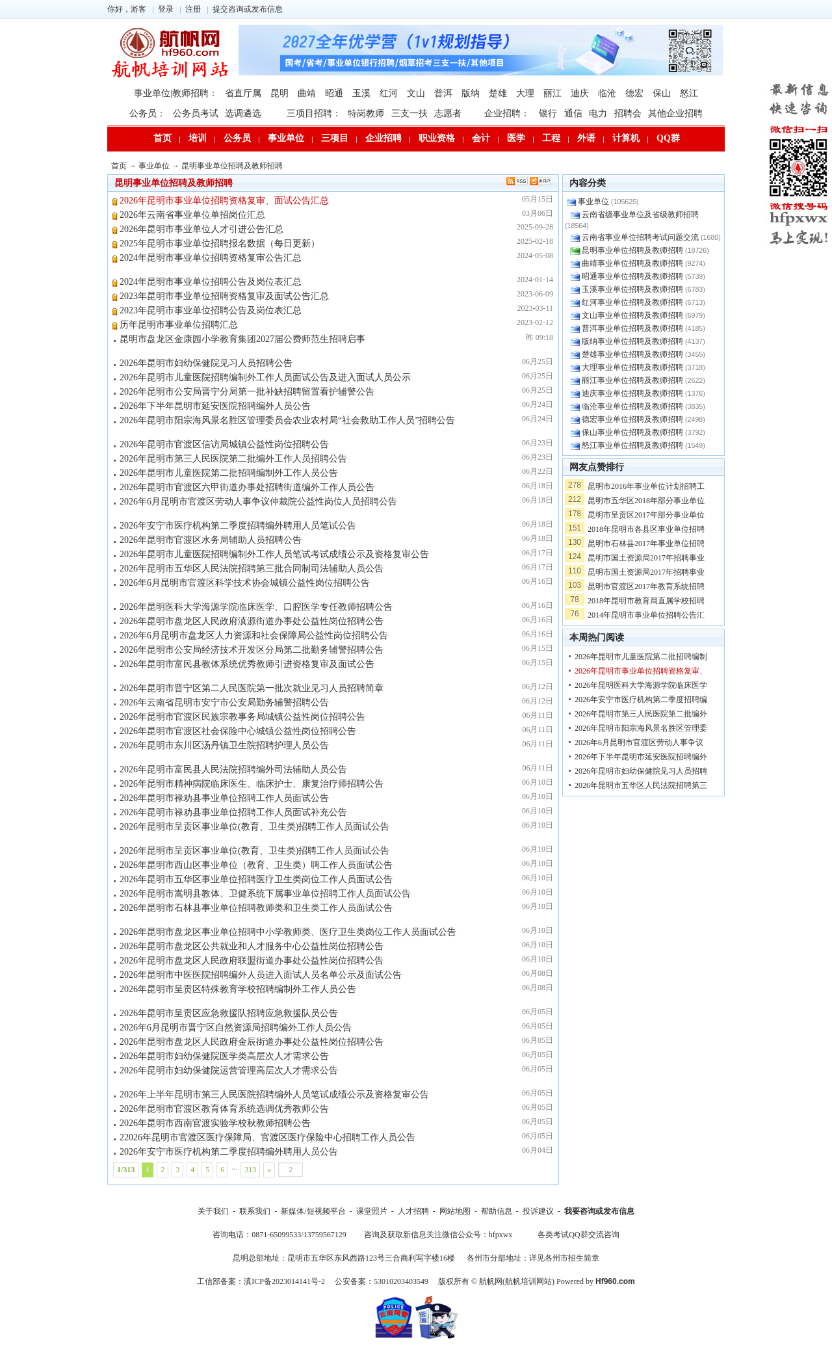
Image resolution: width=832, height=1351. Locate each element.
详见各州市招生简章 (564, 1258)
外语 (586, 138)
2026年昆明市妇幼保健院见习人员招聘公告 (206, 363)
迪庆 (580, 93)
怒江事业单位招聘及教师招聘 (632, 445)
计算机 (626, 138)
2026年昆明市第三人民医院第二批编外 (641, 713)
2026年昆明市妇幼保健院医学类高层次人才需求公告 (224, 1056)
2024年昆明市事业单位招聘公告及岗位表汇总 (211, 282)
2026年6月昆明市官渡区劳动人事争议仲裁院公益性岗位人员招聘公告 (258, 501)
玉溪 (361, 93)
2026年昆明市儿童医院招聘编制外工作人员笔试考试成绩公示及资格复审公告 (274, 554)
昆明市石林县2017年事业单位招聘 (646, 543)
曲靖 (307, 93)
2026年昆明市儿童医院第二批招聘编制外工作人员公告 (229, 473)
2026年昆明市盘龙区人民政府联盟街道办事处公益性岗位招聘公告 (252, 960)
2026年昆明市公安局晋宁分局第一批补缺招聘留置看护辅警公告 (247, 392)
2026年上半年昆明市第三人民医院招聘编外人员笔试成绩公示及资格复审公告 (274, 1094)
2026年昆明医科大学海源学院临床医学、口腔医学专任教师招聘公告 (256, 607)
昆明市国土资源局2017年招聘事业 (646, 557)
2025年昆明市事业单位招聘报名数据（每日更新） (220, 243)
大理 (525, 93)
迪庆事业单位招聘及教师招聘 (632, 393)
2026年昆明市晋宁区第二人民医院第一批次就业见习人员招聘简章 (252, 688)
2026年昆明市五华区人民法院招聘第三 (641, 785)
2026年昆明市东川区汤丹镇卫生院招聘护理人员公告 (224, 745)
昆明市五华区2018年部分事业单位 (646, 500)
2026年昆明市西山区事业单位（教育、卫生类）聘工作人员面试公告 (256, 865)
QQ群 (668, 138)
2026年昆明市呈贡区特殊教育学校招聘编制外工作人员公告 (238, 989)
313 (250, 1169)
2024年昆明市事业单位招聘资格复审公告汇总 (211, 258)
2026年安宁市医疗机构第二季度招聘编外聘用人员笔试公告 (238, 526)
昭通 (334, 93)
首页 (162, 138)
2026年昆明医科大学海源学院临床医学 (641, 685)
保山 (662, 93)
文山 (416, 93)
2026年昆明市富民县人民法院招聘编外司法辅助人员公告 (233, 769)
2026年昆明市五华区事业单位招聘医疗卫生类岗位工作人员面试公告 (256, 879)
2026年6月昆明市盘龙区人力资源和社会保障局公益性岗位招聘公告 (254, 635)
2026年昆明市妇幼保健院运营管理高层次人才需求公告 (229, 1070)
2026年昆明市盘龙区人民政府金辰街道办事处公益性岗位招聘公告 (252, 1042)
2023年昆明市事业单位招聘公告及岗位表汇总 (211, 310)
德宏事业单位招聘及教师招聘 (632, 419)
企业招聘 (383, 138)
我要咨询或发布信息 (599, 1211)
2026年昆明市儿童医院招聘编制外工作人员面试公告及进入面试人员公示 (265, 377)
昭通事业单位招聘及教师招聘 (632, 276)
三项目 (334, 138)
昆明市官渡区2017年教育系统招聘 (646, 586)
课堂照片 (371, 1211)
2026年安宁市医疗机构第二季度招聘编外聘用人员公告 (229, 1152)
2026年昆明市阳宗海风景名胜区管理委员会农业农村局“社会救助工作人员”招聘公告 (287, 420)
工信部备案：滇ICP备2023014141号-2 (261, 1281)
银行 (548, 113)
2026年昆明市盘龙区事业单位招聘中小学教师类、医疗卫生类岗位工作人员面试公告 (288, 932)
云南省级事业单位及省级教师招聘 (640, 214)
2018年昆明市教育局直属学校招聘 (646, 600)
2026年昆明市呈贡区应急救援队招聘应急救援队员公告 (229, 1013)
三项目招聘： (314, 113)
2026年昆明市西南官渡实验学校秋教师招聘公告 (215, 1123)
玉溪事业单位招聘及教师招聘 (632, 289)
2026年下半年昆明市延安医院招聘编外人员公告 (215, 406)
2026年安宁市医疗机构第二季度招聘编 (641, 699)
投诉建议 (538, 1211)
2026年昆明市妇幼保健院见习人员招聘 (641, 771)
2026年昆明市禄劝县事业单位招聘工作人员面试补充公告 (233, 812)
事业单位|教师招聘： (176, 93)
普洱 (443, 93)
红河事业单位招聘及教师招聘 (632, 302)
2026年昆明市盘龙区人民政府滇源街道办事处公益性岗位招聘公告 (252, 621)
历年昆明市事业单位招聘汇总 (179, 325)
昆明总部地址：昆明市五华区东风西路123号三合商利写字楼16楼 (344, 1258)
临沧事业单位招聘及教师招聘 (632, 406)
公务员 (237, 138)
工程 (551, 138)
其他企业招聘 (675, 113)
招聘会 (628, 113)
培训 (197, 138)
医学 (516, 138)
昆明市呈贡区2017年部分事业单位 (646, 514)
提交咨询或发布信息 (248, 9)
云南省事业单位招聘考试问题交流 (640, 237)
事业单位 (286, 138)
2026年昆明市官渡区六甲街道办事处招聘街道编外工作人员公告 (247, 487)
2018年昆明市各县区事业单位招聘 (646, 529)
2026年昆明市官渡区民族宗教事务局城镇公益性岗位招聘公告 (242, 717)
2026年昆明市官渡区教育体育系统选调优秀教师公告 (224, 1109)
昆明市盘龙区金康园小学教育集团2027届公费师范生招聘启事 (242, 339)
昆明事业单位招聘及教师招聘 (232, 165)
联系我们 (254, 1211)
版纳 (471, 93)
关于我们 (213, 1211)
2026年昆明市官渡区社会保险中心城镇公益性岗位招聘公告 (238, 731)
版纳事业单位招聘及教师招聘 (632, 341)
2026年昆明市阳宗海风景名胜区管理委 (641, 728)
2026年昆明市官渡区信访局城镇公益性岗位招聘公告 (224, 444)
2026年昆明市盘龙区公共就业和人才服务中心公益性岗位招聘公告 (252, 946)
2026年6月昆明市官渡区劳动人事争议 (639, 742)
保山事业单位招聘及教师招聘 (632, 432)
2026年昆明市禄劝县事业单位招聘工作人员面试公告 (224, 798)
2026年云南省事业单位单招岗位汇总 (192, 215)
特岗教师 (366, 113)
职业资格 (437, 138)
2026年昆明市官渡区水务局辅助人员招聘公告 (211, 540)
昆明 (279, 93)
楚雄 (498, 93)
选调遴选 (243, 113)
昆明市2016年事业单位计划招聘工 (646, 486)
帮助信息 (496, 1211)
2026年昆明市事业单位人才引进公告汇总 (201, 229)
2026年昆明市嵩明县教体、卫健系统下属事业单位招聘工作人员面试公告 (265, 893)
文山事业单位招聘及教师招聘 (632, 315)
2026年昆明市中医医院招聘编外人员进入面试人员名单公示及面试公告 (261, 975)
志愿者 (448, 113)
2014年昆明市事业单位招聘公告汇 (646, 615)
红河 (389, 93)
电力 (598, 113)
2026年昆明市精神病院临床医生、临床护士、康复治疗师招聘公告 (252, 784)
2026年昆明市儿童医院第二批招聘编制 (641, 656)
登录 (166, 9)
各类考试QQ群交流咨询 (578, 1234)
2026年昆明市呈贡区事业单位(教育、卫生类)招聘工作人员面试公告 (254, 827)
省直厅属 (243, 93)
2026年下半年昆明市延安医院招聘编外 (641, 756)
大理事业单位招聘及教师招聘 (632, 367)
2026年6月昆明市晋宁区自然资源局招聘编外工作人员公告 (236, 1027)
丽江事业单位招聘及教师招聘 (632, 380)
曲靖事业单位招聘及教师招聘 (632, 263)
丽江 (552, 93)
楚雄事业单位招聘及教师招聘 (632, 354)
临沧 (607, 93)
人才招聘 (413, 1211)
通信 (573, 113)
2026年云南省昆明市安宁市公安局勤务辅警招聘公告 (224, 702)
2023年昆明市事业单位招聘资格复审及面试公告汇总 (224, 296)
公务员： (147, 113)
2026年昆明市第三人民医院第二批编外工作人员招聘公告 (233, 459)
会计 (481, 138)
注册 (193, 9)
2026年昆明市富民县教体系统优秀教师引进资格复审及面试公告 (247, 664)
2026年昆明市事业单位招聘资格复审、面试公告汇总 (224, 200)
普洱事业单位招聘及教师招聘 (632, 328)
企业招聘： (507, 113)
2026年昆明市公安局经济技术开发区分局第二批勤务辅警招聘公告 (252, 650)
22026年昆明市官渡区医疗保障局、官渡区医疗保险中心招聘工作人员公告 (267, 1137)
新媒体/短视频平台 (313, 1211)
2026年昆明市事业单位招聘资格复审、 (641, 671)
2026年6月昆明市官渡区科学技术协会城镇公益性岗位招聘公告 (245, 583)
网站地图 (455, 1211)
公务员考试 (195, 113)
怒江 (689, 93)
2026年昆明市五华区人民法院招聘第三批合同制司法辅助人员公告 (252, 568)
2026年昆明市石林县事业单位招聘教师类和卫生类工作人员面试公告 (256, 908)
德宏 (634, 93)
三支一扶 (409, 113)
